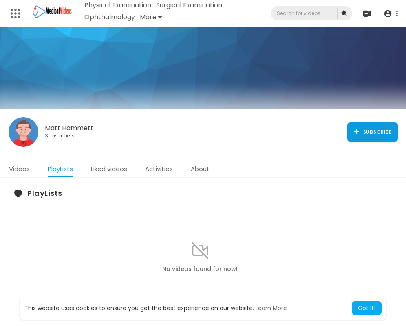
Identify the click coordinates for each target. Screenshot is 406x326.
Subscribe (372, 131)
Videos (19, 168)
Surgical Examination (189, 5)
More (151, 17)
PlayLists (60, 168)
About (200, 168)
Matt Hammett (69, 128)
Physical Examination (117, 5)
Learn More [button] (271, 308)
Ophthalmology (109, 17)
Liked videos (109, 168)
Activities (159, 168)
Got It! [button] (366, 308)
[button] (391, 13)
